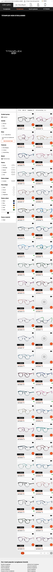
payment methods (22, 535)
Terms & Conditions (5, 563)
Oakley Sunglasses (5, 485)
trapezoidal (8, 114)
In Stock (4, 69)
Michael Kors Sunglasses (33, 483)
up (51, 563)
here (36, 519)
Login (38, 5)
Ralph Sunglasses (31, 490)
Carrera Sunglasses (5, 488)
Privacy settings (4, 535)
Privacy (12, 563)
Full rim (8, 100)
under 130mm (6, 54)
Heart (8, 107)
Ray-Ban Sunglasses (5, 483)
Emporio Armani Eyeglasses (7, 503)
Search (31, 5)
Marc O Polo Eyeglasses (6, 500)
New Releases (5, 67)
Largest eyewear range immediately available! (13, 1)
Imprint (16, 563)
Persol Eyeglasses (31, 498)
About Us (3, 533)
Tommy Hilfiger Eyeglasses (33, 503)
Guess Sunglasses (31, 488)
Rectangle (8, 87)
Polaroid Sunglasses (32, 485)
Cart (45, 5)
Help (36, 533)
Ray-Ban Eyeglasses (5, 497)
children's (4, 47)
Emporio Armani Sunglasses (7, 490)
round (8, 85)
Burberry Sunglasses (32, 487)
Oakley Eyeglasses (5, 498)
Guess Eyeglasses (31, 497)
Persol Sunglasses (5, 487)
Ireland (44, 1)
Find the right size (8, 60)
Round (8, 109)
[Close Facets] (8, 29)
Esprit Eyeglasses (31, 500)
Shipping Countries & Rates (24, 537)
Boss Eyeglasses (30, 502)
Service (20, 533)
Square (8, 89)
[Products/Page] (41, 29)
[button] (6, 5)
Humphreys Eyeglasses (6, 502)
